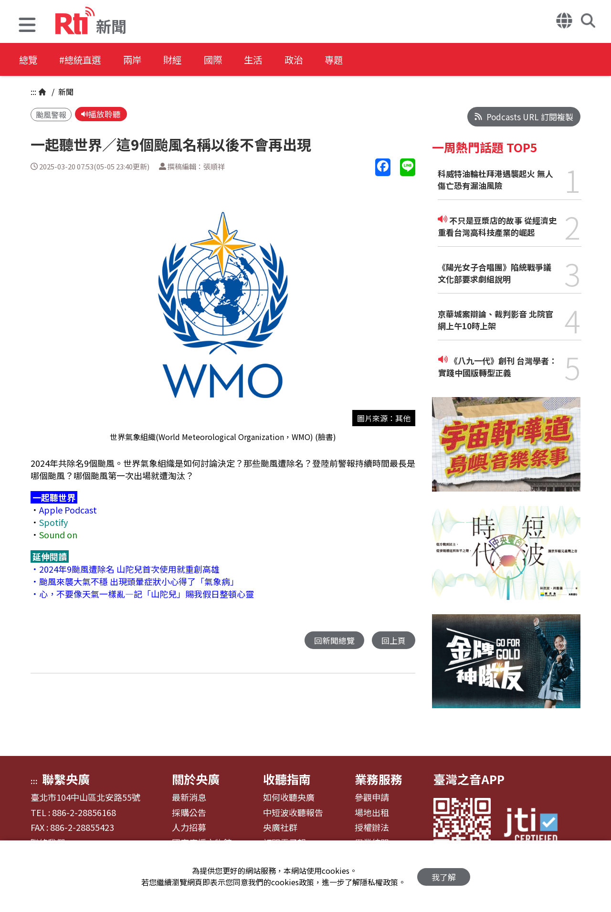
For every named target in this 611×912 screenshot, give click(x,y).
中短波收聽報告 (293, 812)
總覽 (28, 59)
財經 (182, 59)
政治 (311, 59)
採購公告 (189, 812)
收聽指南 (287, 778)
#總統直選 (84, 59)
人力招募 (189, 827)
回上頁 (393, 641)
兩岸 (139, 59)
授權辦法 (372, 827)
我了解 (444, 876)
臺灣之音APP (469, 778)
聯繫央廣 (66, 778)
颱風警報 (51, 115)
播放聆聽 (101, 114)
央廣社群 (280, 827)
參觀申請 (372, 797)
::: (33, 91)
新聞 (65, 91)
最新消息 (189, 797)
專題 (354, 59)
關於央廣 (196, 778)
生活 (268, 59)
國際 (225, 59)
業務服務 (378, 778)
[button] (27, 26)
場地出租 (372, 812)
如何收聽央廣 (289, 797)
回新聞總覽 (334, 641)
